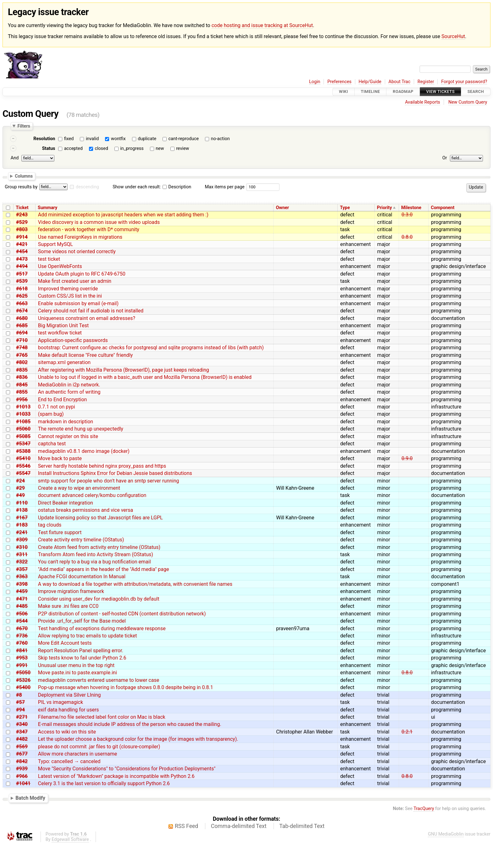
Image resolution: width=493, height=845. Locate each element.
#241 (22, 532)
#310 (22, 547)
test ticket (49, 259)
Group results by (21, 187)
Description (177, 187)
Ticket (22, 207)
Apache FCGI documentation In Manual (81, 577)
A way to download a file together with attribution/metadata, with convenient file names (135, 584)
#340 (22, 724)
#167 (22, 518)
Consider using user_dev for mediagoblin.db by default (98, 599)
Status (48, 148)
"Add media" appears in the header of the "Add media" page (103, 569)
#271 (22, 717)
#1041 (23, 783)
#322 (22, 562)
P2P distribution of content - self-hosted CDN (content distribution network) (122, 614)
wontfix (118, 138)
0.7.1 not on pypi (56, 407)
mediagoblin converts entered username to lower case (98, 680)
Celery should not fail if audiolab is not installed (90, 311)
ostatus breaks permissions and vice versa (85, 510)
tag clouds (49, 525)
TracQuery (423, 808)
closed (101, 148)
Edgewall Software (70, 839)
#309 (22, 540)
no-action (220, 138)
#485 (22, 606)
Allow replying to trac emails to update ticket (87, 636)
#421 (22, 244)
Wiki (343, 91)
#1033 (23, 414)
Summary (47, 207)
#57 (20, 702)
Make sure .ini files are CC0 (68, 606)
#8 (19, 695)
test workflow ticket (60, 333)
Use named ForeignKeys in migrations (80, 237)
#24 (20, 481)
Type (345, 207)
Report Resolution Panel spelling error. (80, 651)
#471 (22, 599)
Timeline (370, 91)
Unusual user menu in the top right (76, 665)
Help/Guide (370, 81)
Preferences (339, 81)
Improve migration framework (71, 591)
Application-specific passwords (73, 340)
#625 (22, 296)
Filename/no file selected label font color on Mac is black (101, 717)
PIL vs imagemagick (60, 702)
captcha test (52, 444)
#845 (22, 385)
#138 (22, 510)
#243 (22, 215)
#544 (22, 621)
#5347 (23, 444)
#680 (22, 318)
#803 (22, 229)
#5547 (23, 473)
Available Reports (422, 102)
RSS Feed (186, 826)
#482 (22, 739)
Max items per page (224, 187)
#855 (22, 392)
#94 (20, 710)
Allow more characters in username (77, 754)
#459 (22, 591)
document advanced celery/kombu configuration (92, 495)
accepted (73, 148)
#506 (22, 614)
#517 (22, 274)
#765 (22, 355)
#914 (22, 237)
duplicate (147, 138)
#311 (22, 554)
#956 (22, 400)
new (160, 148)
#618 (22, 289)
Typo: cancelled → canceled (69, 761)
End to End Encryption (62, 400)
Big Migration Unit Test (63, 325)
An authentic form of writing (69, 392)
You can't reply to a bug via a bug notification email (94, 562)
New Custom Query (467, 102)
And (15, 158)
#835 (22, 370)
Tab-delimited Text (301, 826)
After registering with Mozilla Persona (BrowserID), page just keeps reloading (123, 370)
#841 (22, 651)
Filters (23, 125)
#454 (22, 251)
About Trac (400, 81)
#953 (22, 658)
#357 (22, 569)
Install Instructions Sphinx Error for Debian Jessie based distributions (115, 473)
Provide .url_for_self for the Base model (82, 621)
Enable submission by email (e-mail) (78, 303)
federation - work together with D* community (88, 229)
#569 (22, 747)
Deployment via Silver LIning (69, 695)
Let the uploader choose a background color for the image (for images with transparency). (138, 739)
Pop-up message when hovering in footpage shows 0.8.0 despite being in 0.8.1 (125, 687)
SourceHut (453, 36)
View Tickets (440, 91)
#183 (22, 525)
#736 (22, 636)
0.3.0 (407, 215)
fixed (69, 138)
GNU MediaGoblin (446, 834)
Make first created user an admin (74, 281)
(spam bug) (51, 414)
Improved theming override (68, 289)
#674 (22, 311)
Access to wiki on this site (67, 732)
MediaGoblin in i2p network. (69, 385)
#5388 (23, 451)
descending (87, 187)
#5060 (23, 429)
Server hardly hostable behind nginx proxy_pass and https (102, 466)
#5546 (23, 466)
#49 (20, 495)
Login (314, 81)
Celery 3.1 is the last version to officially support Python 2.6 (104, 783)
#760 (22, 643)
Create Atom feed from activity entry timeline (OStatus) (99, 547)
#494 (22, 266)
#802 (22, 362)
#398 (22, 584)
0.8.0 (407, 237)
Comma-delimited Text (239, 826)
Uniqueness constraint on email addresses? (86, 318)
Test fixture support (60, 532)
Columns (24, 176)
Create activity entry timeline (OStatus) (81, 540)
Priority (384, 207)
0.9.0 (407, 458)
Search (476, 91)
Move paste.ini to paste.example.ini (77, 673)
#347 (22, 732)
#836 (22, 377)
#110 (22, 503)
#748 (22, 348)
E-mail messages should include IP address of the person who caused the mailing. (129, 724)
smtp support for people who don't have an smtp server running (108, 481)
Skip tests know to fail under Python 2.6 (82, 658)
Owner (282, 207)
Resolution (44, 138)
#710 (22, 340)
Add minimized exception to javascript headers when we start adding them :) (123, 215)
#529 (22, 222)
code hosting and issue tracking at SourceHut (262, 25)
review (182, 148)
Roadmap (403, 91)
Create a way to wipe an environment (79, 488)
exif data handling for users (68, 710)
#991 (22, 665)
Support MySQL (55, 244)
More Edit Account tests (65, 643)
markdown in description (65, 422)
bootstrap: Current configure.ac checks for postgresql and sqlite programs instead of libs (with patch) (151, 348)
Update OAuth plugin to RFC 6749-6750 (81, 274)
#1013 (23, 407)
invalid (92, 138)
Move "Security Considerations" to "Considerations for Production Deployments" (126, 769)
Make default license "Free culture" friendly (85, 355)
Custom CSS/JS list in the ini (70, 296)
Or (444, 158)
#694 (22, 333)
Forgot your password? (464, 81)
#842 (22, 761)
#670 (22, 628)
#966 (22, 776)
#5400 (23, 687)
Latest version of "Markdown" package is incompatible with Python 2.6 (116, 776)
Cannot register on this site (68, 436)
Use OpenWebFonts (60, 266)
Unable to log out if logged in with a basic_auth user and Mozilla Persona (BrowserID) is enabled (145, 377)
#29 (20, 488)
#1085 (23, 422)
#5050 (23, 673)
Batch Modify (30, 798)
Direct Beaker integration (65, 503)
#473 (22, 259)
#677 (22, 754)
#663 (22, 303)
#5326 (23, 680)
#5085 (23, 436)
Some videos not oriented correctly (77, 251)
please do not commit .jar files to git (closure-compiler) (99, 747)
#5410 (23, 458)
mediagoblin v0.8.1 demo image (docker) (84, 451)
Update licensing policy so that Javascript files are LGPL (100, 518)
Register (426, 81)
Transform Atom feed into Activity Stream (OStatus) (95, 554)
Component (442, 207)
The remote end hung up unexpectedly (80, 429)
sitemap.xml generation (64, 362)
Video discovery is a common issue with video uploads (99, 222)
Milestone (411, 207)
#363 (22, 577)
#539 (22, 281)
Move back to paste (60, 458)
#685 (22, 325)
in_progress (131, 148)
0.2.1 (407, 732)
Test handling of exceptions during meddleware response (102, 628)
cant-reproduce (184, 138)
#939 (22, 769)
